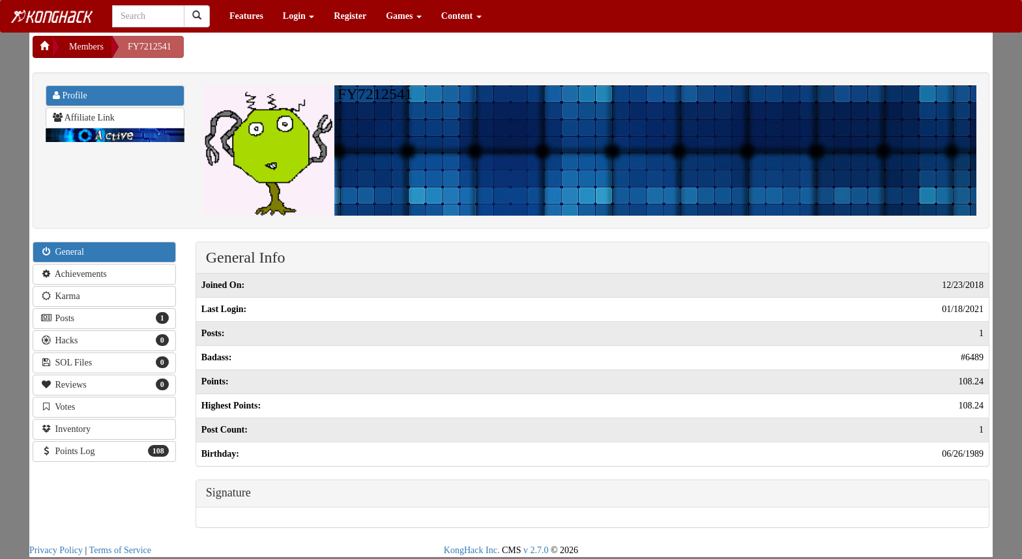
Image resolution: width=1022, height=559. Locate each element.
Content (461, 16)
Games (404, 16)
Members (86, 46)
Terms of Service (120, 550)
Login (299, 16)
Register (350, 16)
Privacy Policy (56, 550)
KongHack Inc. (472, 550)
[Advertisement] (288, 52)
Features (246, 16)
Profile (70, 95)
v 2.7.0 (536, 550)
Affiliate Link (84, 117)
